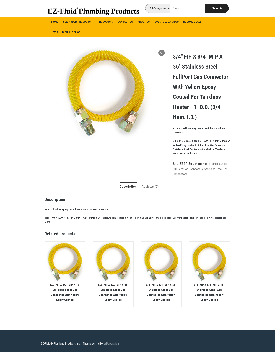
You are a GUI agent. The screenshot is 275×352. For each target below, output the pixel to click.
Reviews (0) (150, 186)
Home (54, 21)
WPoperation (111, 343)
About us (144, 21)
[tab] (128, 186)
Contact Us (125, 21)
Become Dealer (193, 21)
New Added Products (77, 21)
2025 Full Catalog (166, 21)
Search (217, 8)
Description (128, 186)
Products (104, 21)
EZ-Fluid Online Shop (66, 32)
